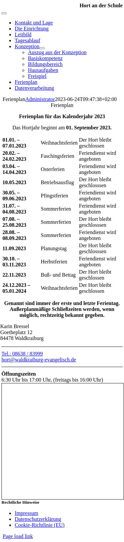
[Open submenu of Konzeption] (42, 48)
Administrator (40, 99)
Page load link (18, 536)
